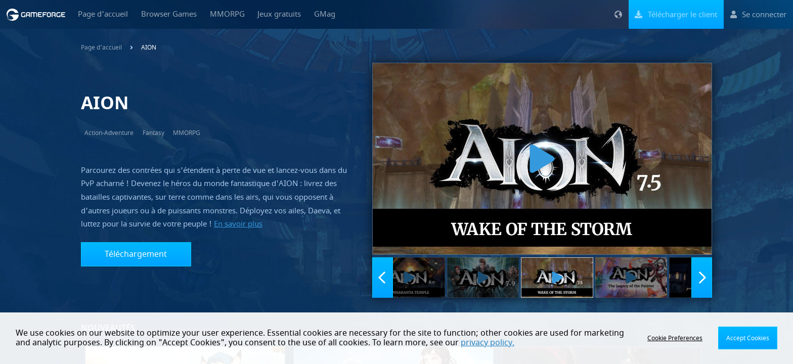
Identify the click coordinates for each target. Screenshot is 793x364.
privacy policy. (487, 343)
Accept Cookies (747, 338)
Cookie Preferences (674, 338)
